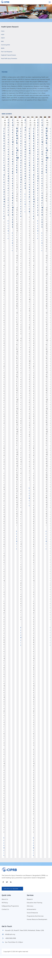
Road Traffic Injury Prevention (9, 58)
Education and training (34, 902)
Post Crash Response (6, 51)
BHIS (2, 41)
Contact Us (5, 909)
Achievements (31, 909)
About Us (5, 899)
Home (2, 31)
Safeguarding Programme (10, 906)
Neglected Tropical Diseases (8, 55)
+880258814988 (10, 938)
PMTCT (3, 38)
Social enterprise (32, 913)
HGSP (2, 34)
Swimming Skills (5, 44)
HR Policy (5, 902)
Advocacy (30, 906)
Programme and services (35, 916)
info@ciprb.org (10, 934)
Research (30, 899)
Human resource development (37, 919)
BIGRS (2, 48)
